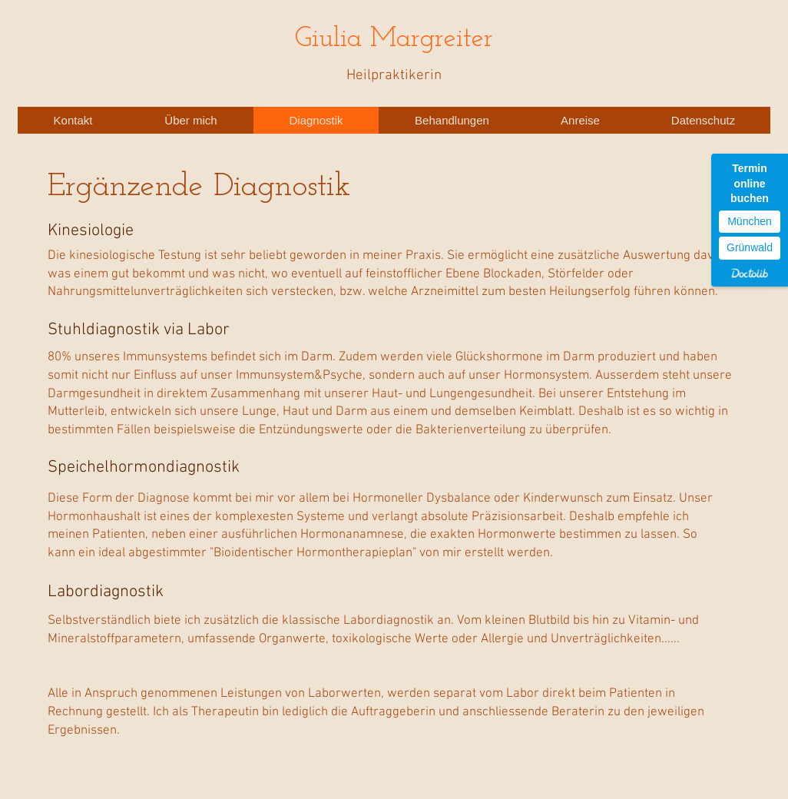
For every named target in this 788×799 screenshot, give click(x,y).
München (749, 221)
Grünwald (750, 247)
